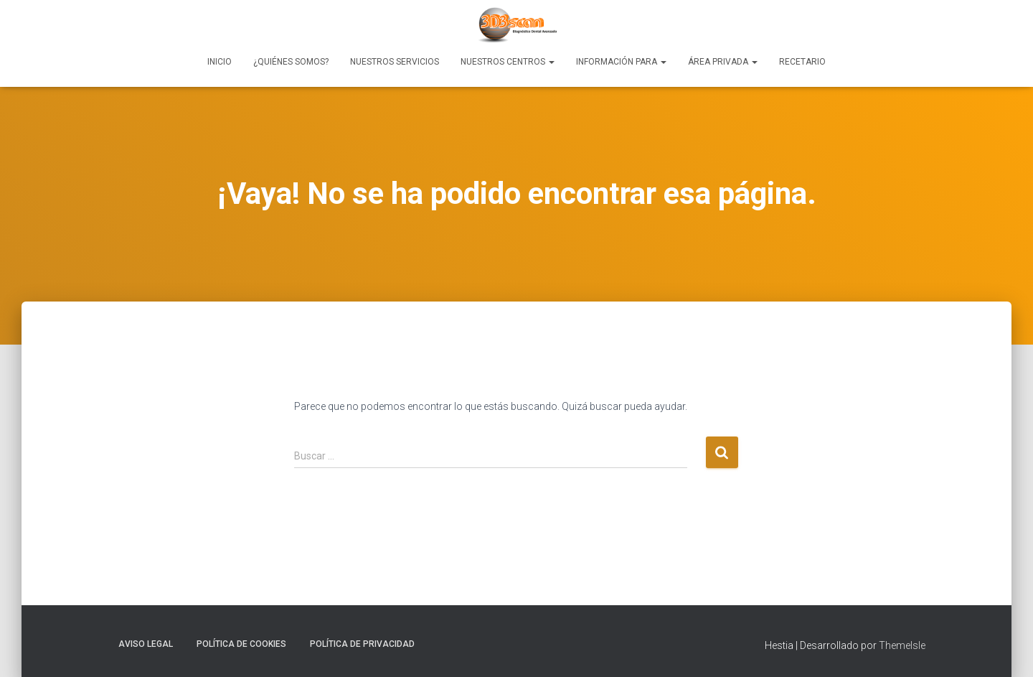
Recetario (802, 62)
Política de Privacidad (362, 644)
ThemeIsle (902, 645)
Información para (621, 62)
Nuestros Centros (508, 62)
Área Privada (723, 62)
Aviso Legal (145, 644)
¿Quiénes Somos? (291, 62)
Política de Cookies (241, 644)
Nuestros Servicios (394, 62)
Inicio (219, 62)
